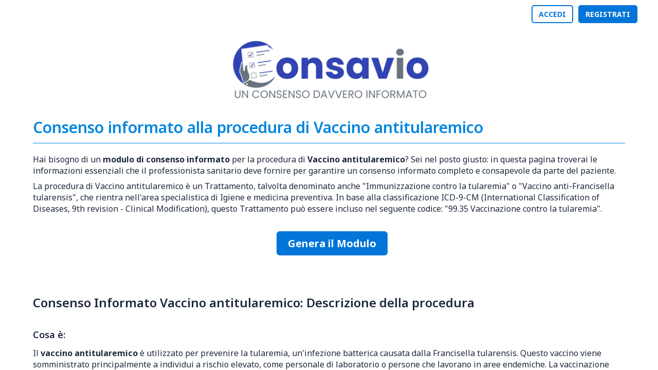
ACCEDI (552, 14)
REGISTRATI (608, 14)
